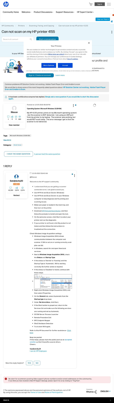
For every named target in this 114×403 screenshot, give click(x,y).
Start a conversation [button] (47, 39)
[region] (58, 55)
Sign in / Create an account (40, 75)
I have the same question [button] (18, 154)
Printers (21, 26)
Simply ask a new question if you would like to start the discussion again (54, 98)
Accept (65, 65)
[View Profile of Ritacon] (14, 112)
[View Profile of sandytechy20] (16, 181)
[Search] (18, 39)
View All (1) (7, 140)
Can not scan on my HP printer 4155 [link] (73, 26)
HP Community (8, 26)
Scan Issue (17, 145)
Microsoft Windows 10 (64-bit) (20, 135)
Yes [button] (29, 363)
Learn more (60, 75)
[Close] (88, 42)
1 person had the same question (47, 154)
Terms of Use (36, 392)
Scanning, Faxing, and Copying (41, 26)
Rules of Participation (54, 392)
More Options (48, 65)
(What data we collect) (56, 54)
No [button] (37, 363)
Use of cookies (72, 59)
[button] (73, 105)
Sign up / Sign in (103, 19)
